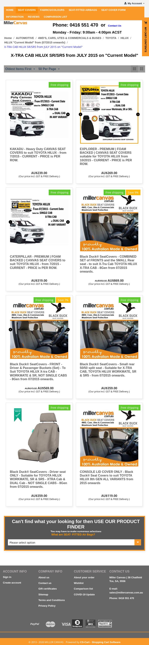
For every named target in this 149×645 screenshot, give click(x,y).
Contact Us (114, 25)
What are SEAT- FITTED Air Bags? (73, 534)
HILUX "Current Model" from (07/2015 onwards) (34, 42)
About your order (84, 577)
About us (43, 577)
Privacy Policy (46, 605)
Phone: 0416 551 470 (121, 598)
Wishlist (79, 583)
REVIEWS (34, 16)
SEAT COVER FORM (113, 10)
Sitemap (43, 594)
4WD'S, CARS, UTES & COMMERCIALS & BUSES (69, 38)
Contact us (44, 583)
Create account (12, 582)
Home (10, 10)
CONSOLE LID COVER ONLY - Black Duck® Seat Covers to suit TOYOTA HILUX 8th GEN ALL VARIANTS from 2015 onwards (106, 477)
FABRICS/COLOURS (52, 10)
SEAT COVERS (27, 10)
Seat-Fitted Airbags (83, 10)
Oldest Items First (20, 69)
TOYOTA (110, 38)
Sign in (7, 577)
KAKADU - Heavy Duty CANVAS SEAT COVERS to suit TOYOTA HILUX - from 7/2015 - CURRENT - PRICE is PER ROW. (38, 154)
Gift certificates (47, 588)
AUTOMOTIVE (25, 38)
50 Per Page (49, 69)
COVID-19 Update (84, 594)
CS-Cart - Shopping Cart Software (100, 642)
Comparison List (55, 16)
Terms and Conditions (51, 600)
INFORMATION (15, 16)
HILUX (124, 38)
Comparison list (83, 588)
